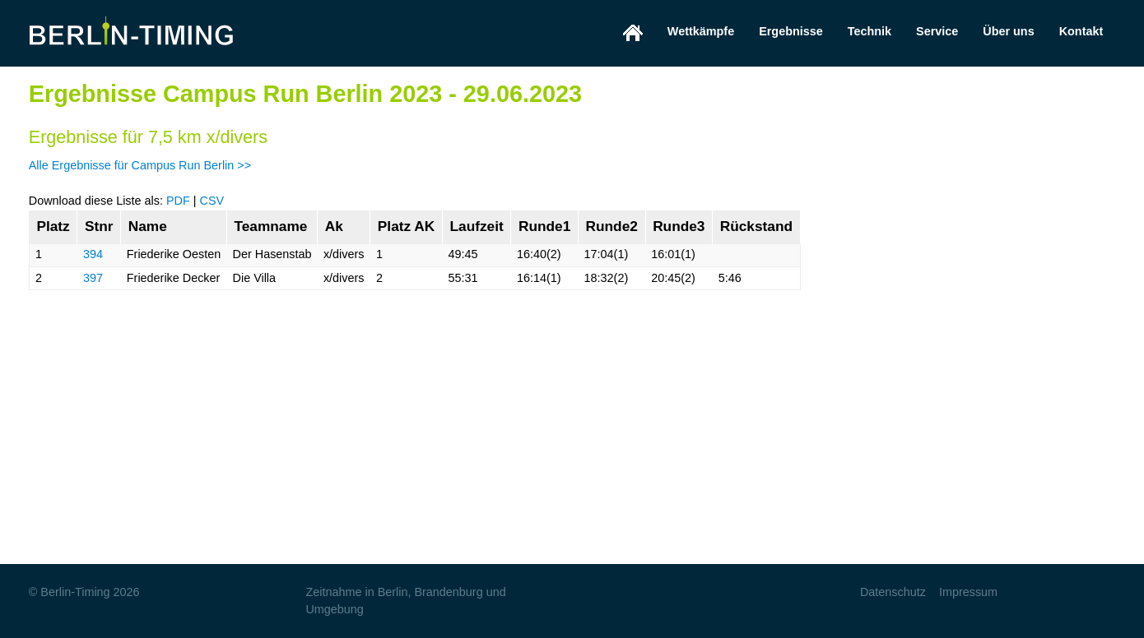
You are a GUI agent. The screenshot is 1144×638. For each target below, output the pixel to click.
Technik (869, 31)
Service (937, 31)
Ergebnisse (791, 31)
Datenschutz (893, 592)
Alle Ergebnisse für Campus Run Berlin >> (140, 165)
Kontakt (1081, 31)
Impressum (968, 592)
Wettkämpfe (700, 31)
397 (93, 277)
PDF (178, 200)
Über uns (1008, 31)
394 (93, 254)
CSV (211, 200)
